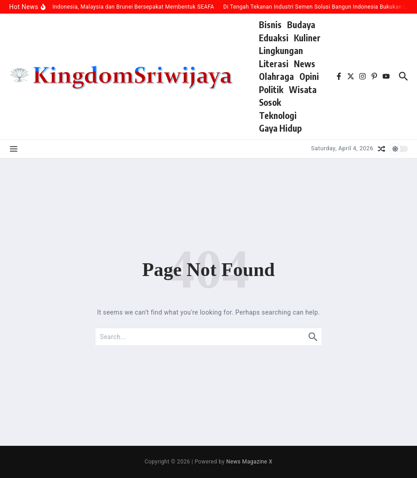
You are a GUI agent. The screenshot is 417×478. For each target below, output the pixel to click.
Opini (309, 76)
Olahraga (276, 76)
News (304, 63)
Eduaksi (273, 37)
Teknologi (278, 115)
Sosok (270, 102)
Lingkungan (281, 50)
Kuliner (307, 37)
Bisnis (270, 24)
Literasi (273, 63)
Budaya (301, 24)
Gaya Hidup (280, 128)
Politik (271, 89)
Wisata (303, 89)
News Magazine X (249, 461)
